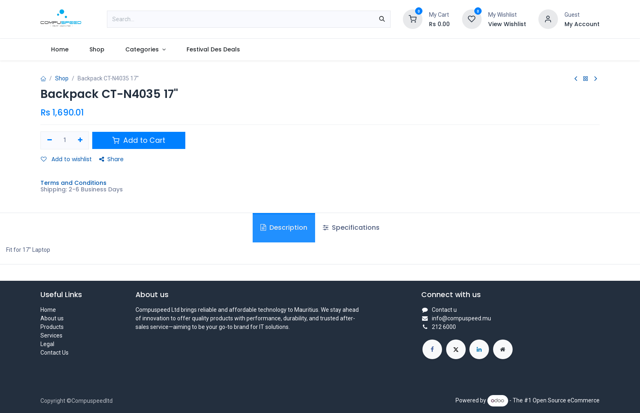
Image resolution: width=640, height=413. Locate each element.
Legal (47, 344)
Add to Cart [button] (138, 140)
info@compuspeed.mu (461, 318)
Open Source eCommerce (566, 400)
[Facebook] (432, 349)
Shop (62, 78)
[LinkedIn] (479, 349)
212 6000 (444, 327)
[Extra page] (503, 349)
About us (52, 318)
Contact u (444, 309)
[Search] (382, 19)
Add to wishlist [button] (66, 159)
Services (51, 335)
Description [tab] (283, 227)
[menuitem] (59, 49)
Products (52, 327)
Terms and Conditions (73, 183)
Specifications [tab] (351, 227)
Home (48, 309)
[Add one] (80, 140)
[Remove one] (49, 140)
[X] (456, 349)
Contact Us (54, 352)
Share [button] (111, 159)
